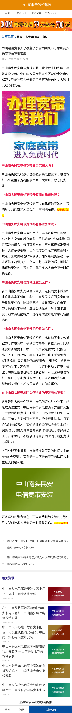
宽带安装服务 (32, 36)
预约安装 (36, 13)
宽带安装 (21, 13)
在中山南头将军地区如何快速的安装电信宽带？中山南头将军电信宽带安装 (23, 613)
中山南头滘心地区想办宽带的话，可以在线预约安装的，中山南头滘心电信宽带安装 (23, 632)
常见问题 (50, 13)
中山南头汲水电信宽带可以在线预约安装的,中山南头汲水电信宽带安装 (23, 651)
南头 (44, 36)
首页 (7, 13)
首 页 (19, 36)
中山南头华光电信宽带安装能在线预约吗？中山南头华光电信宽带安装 (23, 670)
